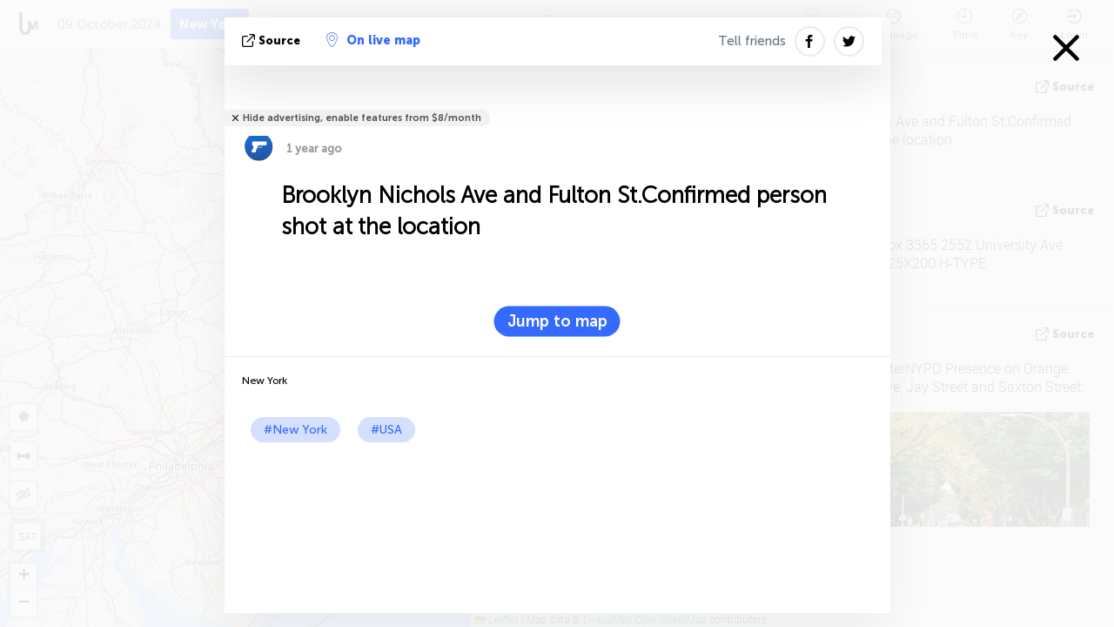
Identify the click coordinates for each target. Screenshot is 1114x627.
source (272, 40)
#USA (386, 429)
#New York (295, 429)
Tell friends (752, 41)
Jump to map (557, 321)
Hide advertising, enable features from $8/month (362, 118)
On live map (373, 40)
